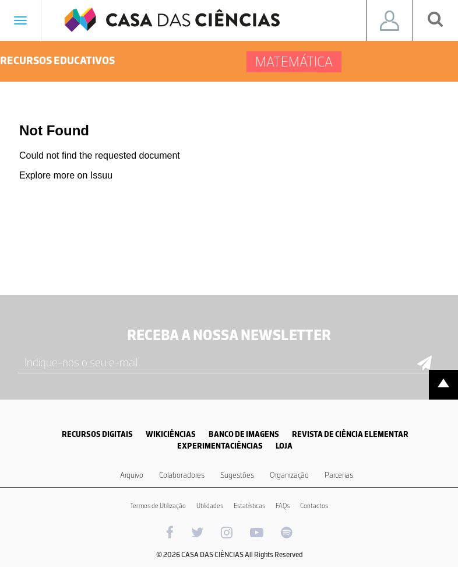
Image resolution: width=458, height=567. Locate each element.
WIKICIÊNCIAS (171, 434)
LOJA (284, 446)
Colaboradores (182, 475)
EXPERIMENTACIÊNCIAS (220, 446)
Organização (289, 475)
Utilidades (209, 506)
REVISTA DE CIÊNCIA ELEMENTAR (350, 434)
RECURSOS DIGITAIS (97, 434)
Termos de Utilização (158, 506)
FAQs (283, 506)
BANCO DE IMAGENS (244, 434)
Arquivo (131, 475)
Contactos (314, 506)
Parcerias (339, 475)
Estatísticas (249, 506)
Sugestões (237, 475)
